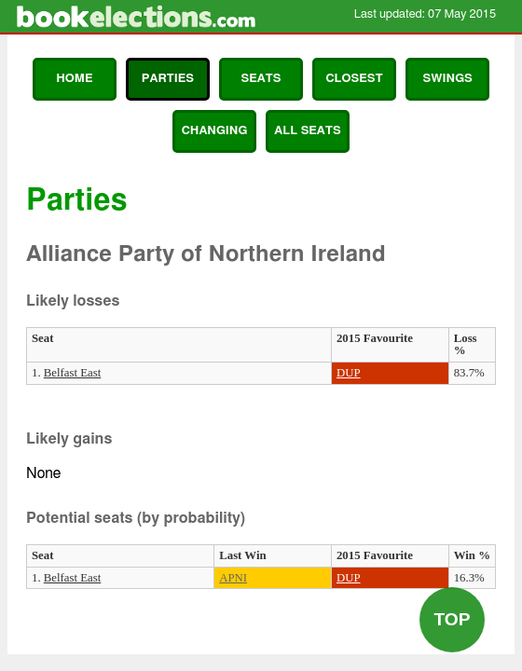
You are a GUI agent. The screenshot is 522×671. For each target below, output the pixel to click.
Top (451, 619)
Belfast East (72, 372)
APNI (233, 577)
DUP (349, 372)
